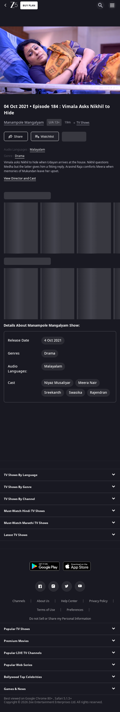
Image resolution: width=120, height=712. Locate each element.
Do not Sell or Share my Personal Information (60, 619)
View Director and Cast (20, 178)
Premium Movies (16, 641)
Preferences (75, 610)
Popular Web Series (18, 665)
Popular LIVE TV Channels (23, 653)
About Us (43, 601)
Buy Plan (29, 5)
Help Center (69, 601)
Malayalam (37, 149)
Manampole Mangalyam (24, 122)
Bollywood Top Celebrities (23, 677)
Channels (18, 601)
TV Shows (82, 122)
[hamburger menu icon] (112, 5)
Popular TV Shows (17, 629)
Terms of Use (46, 610)
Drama (19, 156)
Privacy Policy (98, 601)
